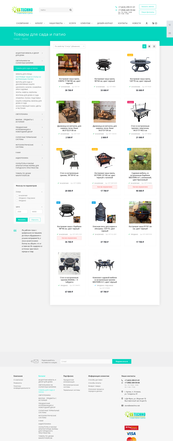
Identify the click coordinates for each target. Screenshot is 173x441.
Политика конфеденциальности (22, 387)
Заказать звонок (147, 6)
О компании (23, 23)
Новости (136, 23)
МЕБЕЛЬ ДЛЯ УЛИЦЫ (24, 74)
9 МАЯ (18, 152)
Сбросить (34, 220)
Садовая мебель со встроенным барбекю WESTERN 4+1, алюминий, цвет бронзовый (140, 176)
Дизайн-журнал (105, 23)
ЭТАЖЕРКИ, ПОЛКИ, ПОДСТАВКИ (28, 98)
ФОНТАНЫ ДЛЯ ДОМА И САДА (27, 95)
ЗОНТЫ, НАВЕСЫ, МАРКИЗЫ (26, 92)
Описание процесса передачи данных (96, 390)
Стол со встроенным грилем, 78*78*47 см (69, 174)
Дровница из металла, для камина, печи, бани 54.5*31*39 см (105, 128)
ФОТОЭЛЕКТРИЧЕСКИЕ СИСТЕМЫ (24, 146)
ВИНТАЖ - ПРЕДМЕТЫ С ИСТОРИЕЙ (25, 121)
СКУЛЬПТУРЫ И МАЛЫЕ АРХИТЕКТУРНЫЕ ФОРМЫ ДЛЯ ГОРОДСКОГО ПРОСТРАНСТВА (27, 165)
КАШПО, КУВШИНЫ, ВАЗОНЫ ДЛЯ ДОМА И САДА (29, 102)
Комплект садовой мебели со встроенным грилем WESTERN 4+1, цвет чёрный (105, 279)
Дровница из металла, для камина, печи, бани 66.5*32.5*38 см (69, 128)
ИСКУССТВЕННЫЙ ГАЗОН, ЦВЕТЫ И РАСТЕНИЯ (28, 107)
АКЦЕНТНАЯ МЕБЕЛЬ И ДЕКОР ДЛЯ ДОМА (27, 54)
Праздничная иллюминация (68, 381)
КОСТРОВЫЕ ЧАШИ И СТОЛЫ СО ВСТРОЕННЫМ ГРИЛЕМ (28, 78)
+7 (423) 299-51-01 (126, 7)
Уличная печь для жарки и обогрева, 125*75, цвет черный (105, 228)
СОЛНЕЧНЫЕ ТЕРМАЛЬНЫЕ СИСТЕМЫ (26, 138)
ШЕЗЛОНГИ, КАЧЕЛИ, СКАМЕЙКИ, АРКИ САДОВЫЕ (28, 88)
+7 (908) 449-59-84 (126, 10)
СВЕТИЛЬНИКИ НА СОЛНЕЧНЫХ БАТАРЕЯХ (24, 62)
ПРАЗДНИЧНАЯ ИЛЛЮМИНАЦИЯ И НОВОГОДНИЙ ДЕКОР (24, 129)
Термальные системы (71, 390)
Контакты (122, 23)
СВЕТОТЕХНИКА (22, 114)
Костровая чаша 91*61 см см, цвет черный (140, 227)
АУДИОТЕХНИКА (22, 158)
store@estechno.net (132, 405)
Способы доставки (95, 380)
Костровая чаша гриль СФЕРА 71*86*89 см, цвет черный (69, 81)
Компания (18, 376)
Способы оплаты (94, 383)
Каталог (40, 23)
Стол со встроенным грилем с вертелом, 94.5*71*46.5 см (140, 128)
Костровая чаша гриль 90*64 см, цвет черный (105, 80)
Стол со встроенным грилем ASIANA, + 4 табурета (69, 279)
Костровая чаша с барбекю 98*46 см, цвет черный (69, 227)
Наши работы (57, 23)
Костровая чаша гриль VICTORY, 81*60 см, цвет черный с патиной (104, 175)
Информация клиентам (98, 376)
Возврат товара (94, 386)
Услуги (72, 23)
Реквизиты (18, 383)
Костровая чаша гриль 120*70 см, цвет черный (140, 80)
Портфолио (68, 376)
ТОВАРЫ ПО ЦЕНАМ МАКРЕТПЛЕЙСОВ (23, 174)
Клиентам (86, 23)
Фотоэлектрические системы (71, 386)
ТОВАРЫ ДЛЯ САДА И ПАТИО (27, 68)
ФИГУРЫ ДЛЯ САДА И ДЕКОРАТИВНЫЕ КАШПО (25, 83)
